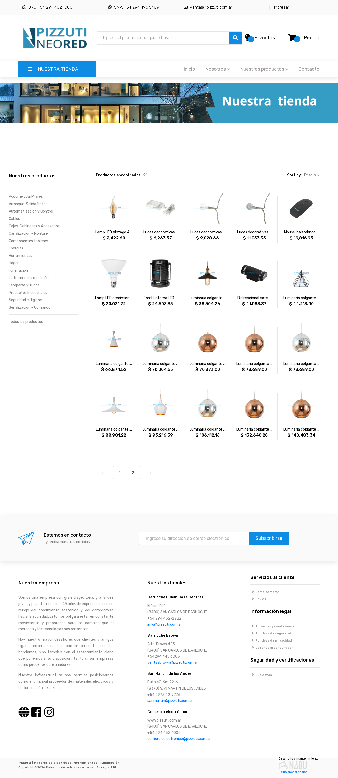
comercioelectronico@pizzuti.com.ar (179, 739)
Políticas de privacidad (271, 640)
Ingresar (280, 7)
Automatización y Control (31, 211)
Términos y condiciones (272, 626)
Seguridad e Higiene (25, 300)
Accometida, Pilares (26, 196)
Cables (14, 218)
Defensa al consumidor (271, 647)
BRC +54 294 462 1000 (47, 7)
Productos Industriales (28, 292)
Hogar (14, 263)
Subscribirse (269, 538)
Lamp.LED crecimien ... (114, 298)
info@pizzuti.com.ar (164, 624)
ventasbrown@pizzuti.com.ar (172, 662)
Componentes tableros (28, 241)
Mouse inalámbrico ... (301, 232)
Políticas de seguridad (271, 633)
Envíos (258, 599)
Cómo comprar (264, 592)
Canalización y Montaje (28, 233)
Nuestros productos (264, 69)
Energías (16, 248)
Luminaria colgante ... (208, 298)
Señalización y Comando (29, 307)
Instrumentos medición (29, 278)
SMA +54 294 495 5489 (133, 7)
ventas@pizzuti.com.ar (208, 7)
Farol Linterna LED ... (160, 298)
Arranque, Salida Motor (28, 204)
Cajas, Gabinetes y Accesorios (34, 226)
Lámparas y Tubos (24, 285)
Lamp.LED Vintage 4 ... (114, 232)
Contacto (309, 69)
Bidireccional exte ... (254, 298)
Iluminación (18, 270)
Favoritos (264, 38)
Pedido (312, 38)
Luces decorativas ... (160, 232)
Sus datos (261, 675)
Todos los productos (26, 321)
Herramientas (20, 255)
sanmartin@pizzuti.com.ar (170, 701)
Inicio (189, 69)
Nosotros (217, 69)
